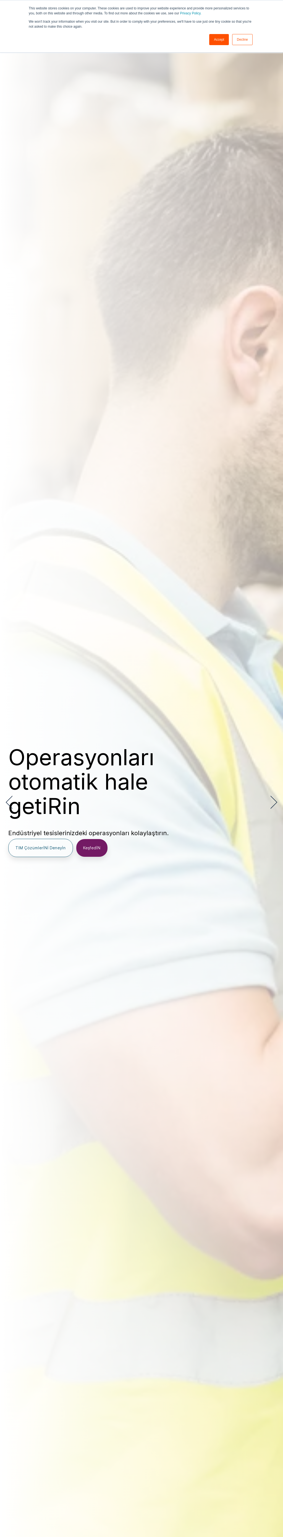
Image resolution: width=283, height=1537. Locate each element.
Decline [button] (242, 40)
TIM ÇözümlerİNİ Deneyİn (40, 847)
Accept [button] (219, 40)
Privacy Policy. (190, 13)
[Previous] (11, 802)
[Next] (272, 802)
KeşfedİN (92, 847)
